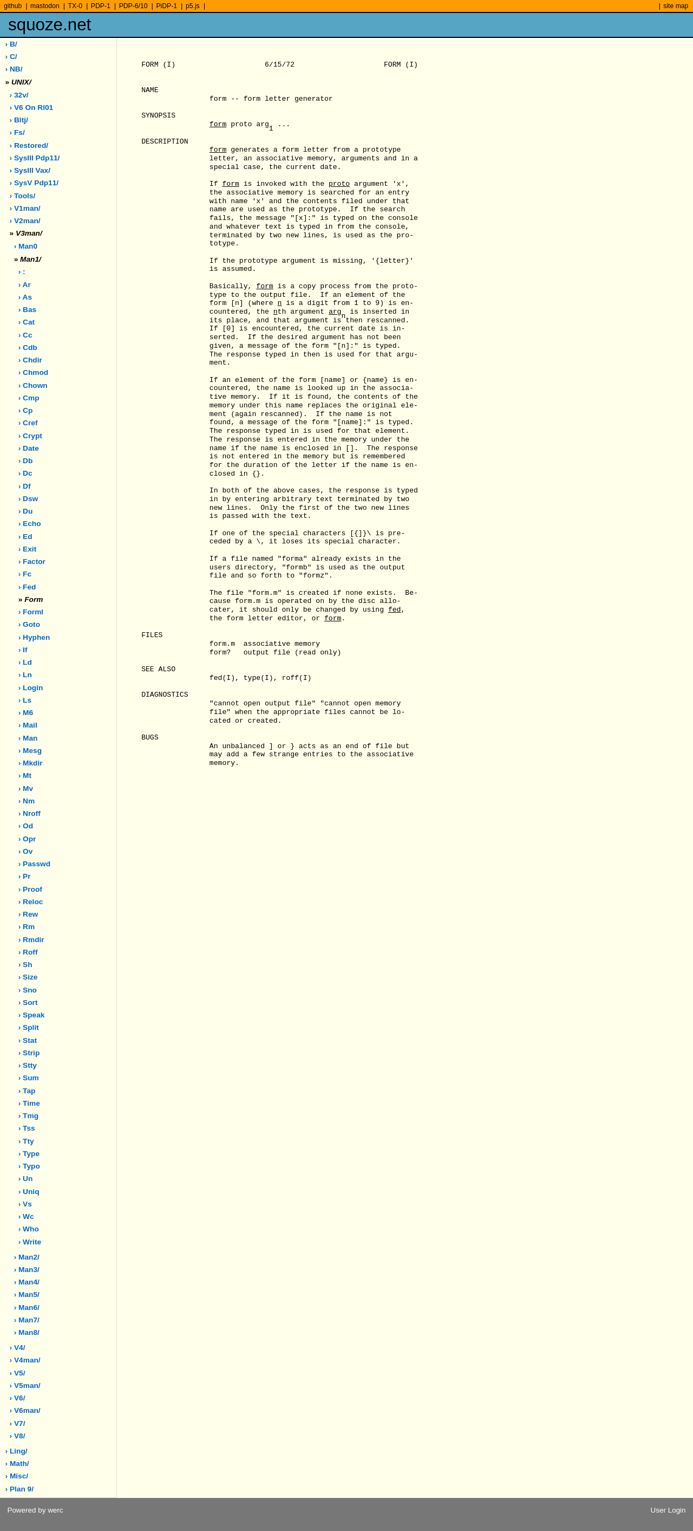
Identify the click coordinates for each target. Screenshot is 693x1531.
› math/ (17, 1463)
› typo (29, 1166)
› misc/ (17, 1476)
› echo (29, 524)
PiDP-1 (166, 6)
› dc (25, 473)
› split (28, 1027)
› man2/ (27, 1257)
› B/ (11, 44)
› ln (25, 675)
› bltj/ (19, 120)
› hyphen (34, 637)
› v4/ (17, 1348)
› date (28, 448)
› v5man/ (25, 1385)
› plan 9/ (19, 1489)
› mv (25, 788)
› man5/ (27, 1294)
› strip (29, 1053)
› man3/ (27, 1270)
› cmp (29, 398)
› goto (29, 624)
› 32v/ (19, 95)
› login (30, 688)
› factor (31, 561)
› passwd (34, 864)
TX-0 (75, 6)
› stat (27, 1040)
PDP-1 (100, 6)
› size (28, 977)
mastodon (45, 6)
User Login (668, 1510)
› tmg (28, 1116)
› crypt (30, 436)
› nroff (29, 813)
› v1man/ (25, 208)
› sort (28, 1002)
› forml (30, 612)
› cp (25, 410)
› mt (24, 775)
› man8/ (27, 1332)
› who (28, 1229)
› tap (27, 1091)
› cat (26, 322)
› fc (24, 574)
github (13, 6)
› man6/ (27, 1307)
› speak (31, 1015)
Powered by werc (35, 1510)
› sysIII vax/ (30, 170)
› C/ (11, 57)
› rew (28, 914)
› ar (24, 285)
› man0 (25, 246)
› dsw (28, 499)
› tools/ (23, 196)
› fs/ (17, 132)
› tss (26, 1128)
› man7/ (27, 1320)
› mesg (30, 751)
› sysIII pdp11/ (35, 158)
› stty (27, 1065)
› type (29, 1154)
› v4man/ (25, 1360)
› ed (25, 537)
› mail (27, 725)
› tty (26, 1141)
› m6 (25, 713)
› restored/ (29, 145)
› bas (27, 310)
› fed (27, 587)
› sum (28, 1078)
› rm (26, 927)
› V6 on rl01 (32, 107)
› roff (28, 952)
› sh (25, 965)
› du (25, 511)
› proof (30, 889)
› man (28, 738)
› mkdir (30, 763)
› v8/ (17, 1436)
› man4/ (27, 1282)
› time (29, 1103)
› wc (26, 1216)
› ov (25, 851)
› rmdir (31, 940)
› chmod (33, 372)
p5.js (193, 6)
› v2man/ (25, 221)
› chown (33, 385)
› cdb (27, 347)
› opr (27, 839)
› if (23, 650)
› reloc (30, 902)
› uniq (29, 1192)
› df (24, 486)
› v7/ (17, 1423)
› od (25, 826)
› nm (26, 801)
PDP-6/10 (133, 6)
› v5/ (17, 1373)
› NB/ (14, 69)
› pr (24, 876)
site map (675, 6)
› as (25, 297)
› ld (25, 662)
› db (25, 461)
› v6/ (17, 1398)
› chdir (30, 360)
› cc (25, 335)
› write (29, 1242)
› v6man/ (25, 1410)
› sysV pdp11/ (34, 183)
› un (25, 1179)
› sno (27, 990)
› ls (24, 700)
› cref (28, 423)
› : (21, 272)
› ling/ (16, 1451)
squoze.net (49, 24)
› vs (25, 1204)
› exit (27, 549)
